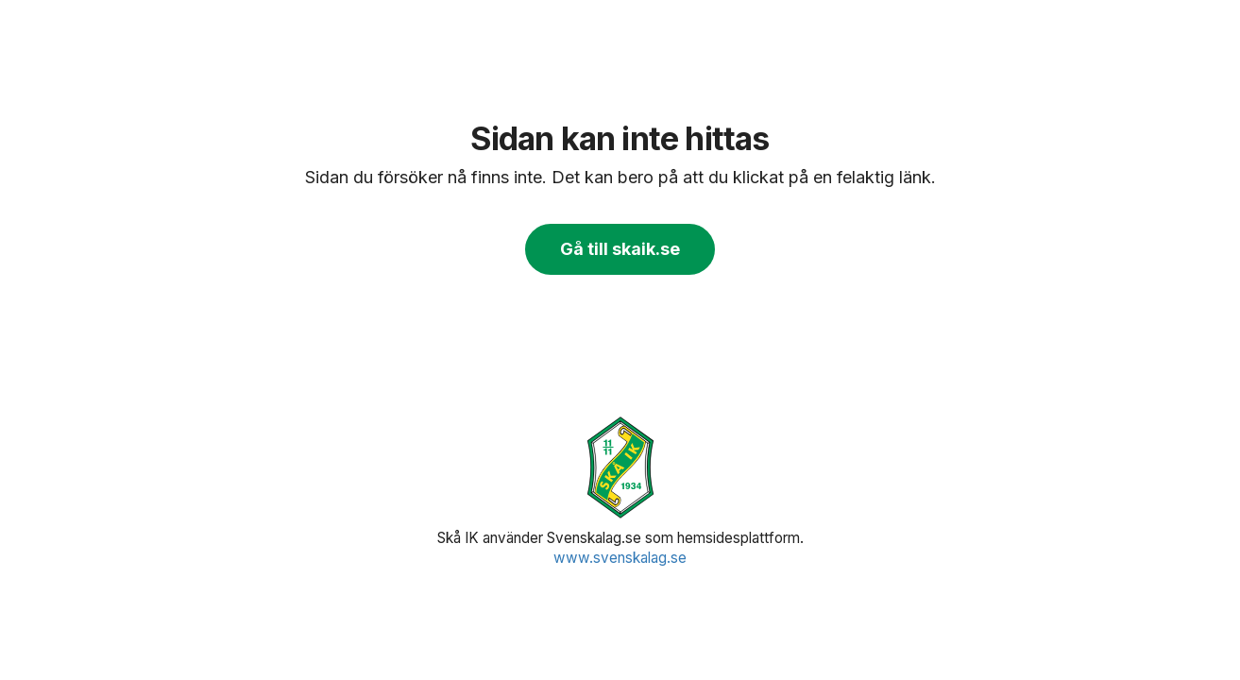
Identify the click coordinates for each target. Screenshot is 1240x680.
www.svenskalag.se (620, 558)
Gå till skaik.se (620, 249)
